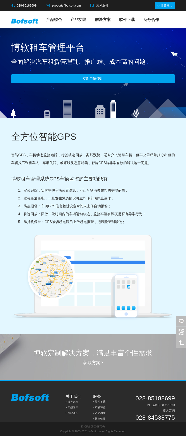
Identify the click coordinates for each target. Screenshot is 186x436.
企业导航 (164, 5)
